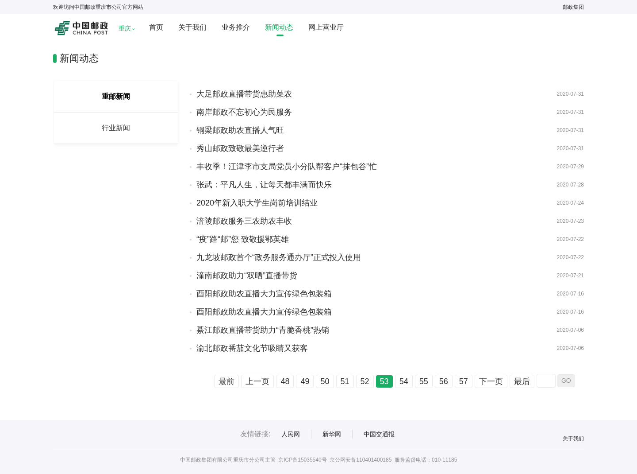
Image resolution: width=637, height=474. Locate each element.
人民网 (290, 434)
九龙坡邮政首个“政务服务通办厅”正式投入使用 (278, 257)
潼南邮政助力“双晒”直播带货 (246, 275)
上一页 (257, 381)
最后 (522, 381)
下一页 (491, 381)
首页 (156, 27)
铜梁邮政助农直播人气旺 (240, 130)
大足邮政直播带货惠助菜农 (244, 93)
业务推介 (236, 27)
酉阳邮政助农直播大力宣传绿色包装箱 (264, 293)
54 (403, 381)
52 (365, 381)
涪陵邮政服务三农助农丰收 (244, 221)
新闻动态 (279, 27)
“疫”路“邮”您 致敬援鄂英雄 (242, 239)
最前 (226, 381)
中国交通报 (379, 434)
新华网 (331, 434)
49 (304, 381)
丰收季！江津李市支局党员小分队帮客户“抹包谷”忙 (286, 166)
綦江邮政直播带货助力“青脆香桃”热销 (262, 330)
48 (284, 381)
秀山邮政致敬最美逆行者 (240, 148)
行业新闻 (116, 128)
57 (463, 381)
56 (443, 381)
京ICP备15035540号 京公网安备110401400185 (334, 460)
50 (324, 381)
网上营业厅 (326, 27)
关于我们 (192, 27)
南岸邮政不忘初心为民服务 (244, 112)
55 (423, 381)
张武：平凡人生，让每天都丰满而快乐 (264, 184)
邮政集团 (573, 7)
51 (345, 381)
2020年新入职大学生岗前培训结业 (257, 202)
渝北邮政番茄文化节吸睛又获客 (252, 348)
